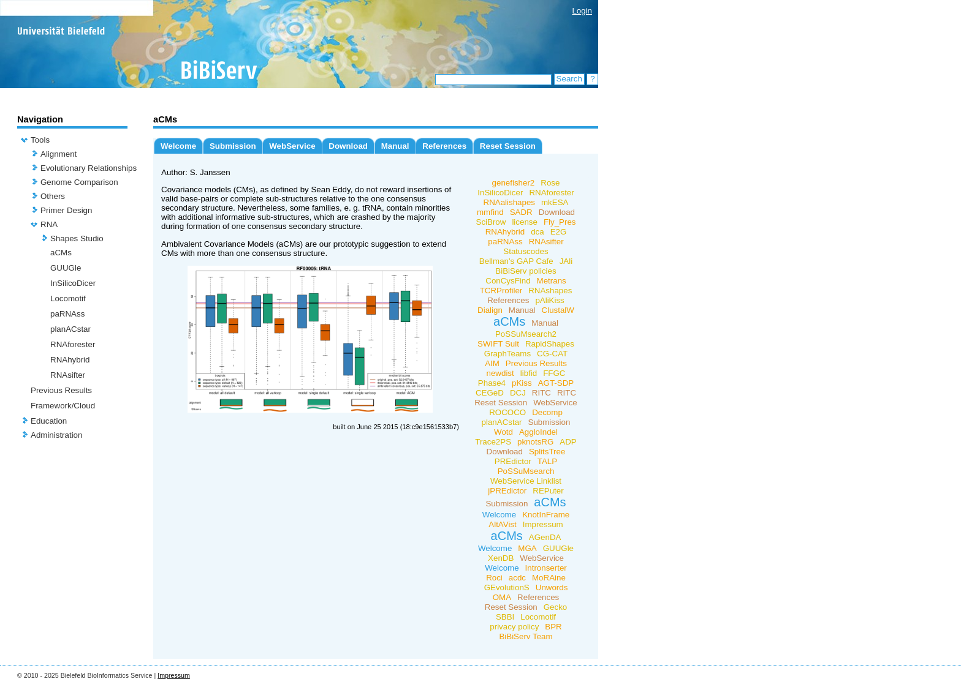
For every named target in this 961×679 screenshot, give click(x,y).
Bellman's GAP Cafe (516, 261)
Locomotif (68, 298)
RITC (541, 392)
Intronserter (546, 567)
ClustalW (558, 310)
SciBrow (491, 222)
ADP (568, 441)
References (444, 146)
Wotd (503, 432)
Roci (494, 577)
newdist (500, 373)
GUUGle (65, 267)
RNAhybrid (69, 359)
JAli (566, 261)
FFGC (554, 373)
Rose (550, 182)
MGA (527, 548)
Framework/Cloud (63, 405)
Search (569, 78)
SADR (521, 212)
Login (582, 10)
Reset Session (508, 146)
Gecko (556, 607)
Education (49, 421)
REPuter (548, 490)
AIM (492, 363)
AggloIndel (538, 432)
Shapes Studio (77, 238)
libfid (528, 373)
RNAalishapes (509, 202)
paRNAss (67, 313)
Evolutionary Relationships (88, 168)
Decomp (547, 412)
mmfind (490, 212)
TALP (547, 461)
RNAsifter (67, 375)
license (524, 222)
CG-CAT (552, 353)
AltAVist (502, 524)
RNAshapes (550, 290)
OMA (502, 597)
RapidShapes (549, 343)
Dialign (490, 310)
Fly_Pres (560, 222)
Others (52, 196)
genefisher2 (513, 182)
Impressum (543, 524)
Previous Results (61, 390)
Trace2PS (493, 441)
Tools (40, 139)
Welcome (178, 146)
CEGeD (490, 392)
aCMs (61, 252)
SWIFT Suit (498, 343)
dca (537, 231)
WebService (292, 146)
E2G (558, 231)
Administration (56, 435)
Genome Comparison (79, 182)
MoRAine (549, 577)
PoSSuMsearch (526, 471)
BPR (553, 626)
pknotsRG (535, 441)
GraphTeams (507, 353)
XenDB (501, 558)
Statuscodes (525, 251)
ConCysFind (507, 280)
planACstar (70, 329)
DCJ (518, 392)
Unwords (552, 587)
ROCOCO (507, 412)
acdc (517, 577)
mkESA (554, 202)
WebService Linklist (525, 481)
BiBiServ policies (525, 271)
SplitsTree (547, 451)
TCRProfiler (501, 290)
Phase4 (492, 383)
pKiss (522, 383)
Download (348, 146)
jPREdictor (507, 490)
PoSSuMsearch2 (525, 334)
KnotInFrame (545, 514)
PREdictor (513, 461)
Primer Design (66, 210)
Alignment (58, 154)
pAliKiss (549, 300)
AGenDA (545, 537)
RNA (49, 224)
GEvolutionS (507, 587)
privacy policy (514, 626)
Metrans (551, 280)
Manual (395, 146)
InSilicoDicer (73, 283)
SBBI (505, 616)
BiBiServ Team (525, 636)
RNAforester (72, 344)
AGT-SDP (556, 383)
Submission (233, 146)
